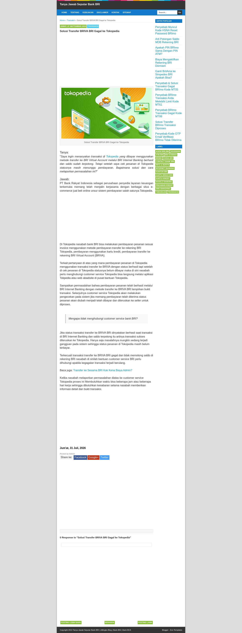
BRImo (159, 158)
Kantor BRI (161, 172)
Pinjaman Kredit (164, 185)
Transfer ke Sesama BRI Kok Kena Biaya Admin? (102, 370)
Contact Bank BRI (165, 161)
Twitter (105, 457)
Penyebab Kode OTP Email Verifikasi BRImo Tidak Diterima (168, 136)
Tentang (74, 12)
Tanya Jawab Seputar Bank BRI (80, 4)
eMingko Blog (106, 630)
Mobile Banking (164, 182)
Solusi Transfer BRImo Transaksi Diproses (165, 125)
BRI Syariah (171, 155)
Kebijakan (88, 12)
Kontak (115, 12)
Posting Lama (145, 622)
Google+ (93, 457)
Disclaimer (102, 12)
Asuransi (175, 151)
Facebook (80, 457)
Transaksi (93, 26)
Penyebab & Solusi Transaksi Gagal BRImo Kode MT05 (166, 86)
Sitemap (127, 12)
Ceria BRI (168, 158)
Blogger (165, 630)
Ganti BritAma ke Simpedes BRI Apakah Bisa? (165, 74)
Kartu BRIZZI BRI (164, 175)
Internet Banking (165, 168)
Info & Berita (162, 165)
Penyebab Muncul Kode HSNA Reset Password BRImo (166, 30)
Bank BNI (117, 630)
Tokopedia (112, 156)
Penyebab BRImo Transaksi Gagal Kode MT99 (168, 113)
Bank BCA (127, 630)
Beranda (109, 622)
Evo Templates (176, 630)
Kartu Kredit (163, 178)
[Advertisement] (106, 58)
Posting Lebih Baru (71, 622)
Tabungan (161, 192)
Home (64, 12)
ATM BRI (159, 155)
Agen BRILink (162, 151)
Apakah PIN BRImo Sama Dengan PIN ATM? (167, 50)
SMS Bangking (163, 189)
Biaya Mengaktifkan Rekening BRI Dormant (167, 62)
